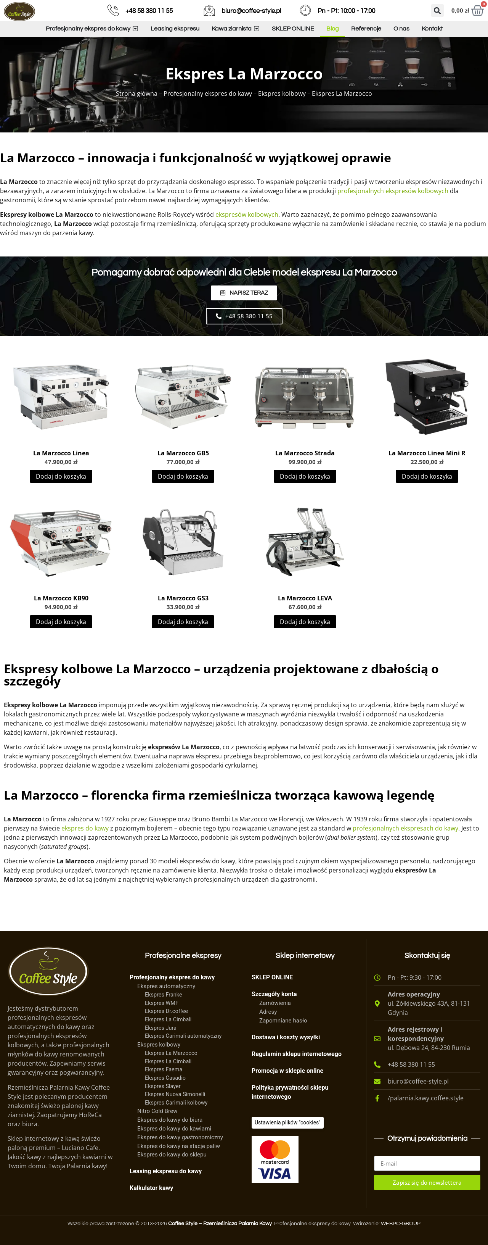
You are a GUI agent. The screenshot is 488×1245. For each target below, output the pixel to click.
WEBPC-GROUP (401, 1223)
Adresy (268, 1011)
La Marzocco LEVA (305, 598)
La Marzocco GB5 (183, 453)
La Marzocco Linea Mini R (427, 453)
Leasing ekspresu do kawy (166, 1171)
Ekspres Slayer (163, 1086)
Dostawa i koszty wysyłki (286, 1037)
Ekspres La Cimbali (168, 1019)
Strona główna (136, 93)
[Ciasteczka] (288, 1123)
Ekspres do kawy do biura (169, 1119)
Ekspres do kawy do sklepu (172, 1154)
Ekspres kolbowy (282, 93)
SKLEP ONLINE (272, 977)
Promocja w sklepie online (287, 1070)
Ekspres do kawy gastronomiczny (180, 1137)
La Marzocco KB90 (61, 598)
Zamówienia (275, 1003)
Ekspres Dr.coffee (166, 1011)
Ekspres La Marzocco (171, 1053)
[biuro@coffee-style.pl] (209, 10)
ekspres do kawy (85, 828)
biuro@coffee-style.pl (251, 11)
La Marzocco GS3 (183, 598)
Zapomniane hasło (283, 1020)
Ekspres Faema (163, 1069)
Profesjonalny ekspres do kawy (208, 93)
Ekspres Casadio (165, 1078)
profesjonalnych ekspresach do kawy (405, 828)
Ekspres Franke (163, 995)
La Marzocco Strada (305, 453)
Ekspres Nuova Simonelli (175, 1094)
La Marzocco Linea (61, 453)
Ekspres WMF (161, 1003)
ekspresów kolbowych (246, 214)
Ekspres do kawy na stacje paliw (178, 1146)
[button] (437, 10)
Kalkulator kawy (151, 1188)
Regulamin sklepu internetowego (297, 1054)
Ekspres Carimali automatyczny (183, 1036)
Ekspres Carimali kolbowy (176, 1103)
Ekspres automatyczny (166, 986)
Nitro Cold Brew (157, 1111)
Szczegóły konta (274, 994)
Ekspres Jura (161, 1028)
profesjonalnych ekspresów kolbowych (392, 191)
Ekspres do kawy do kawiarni (174, 1128)
